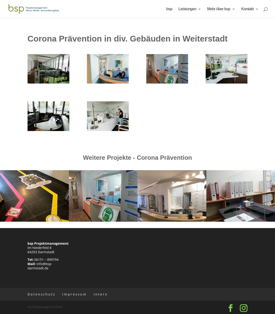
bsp (169, 9)
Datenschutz (42, 294)
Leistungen (187, 9)
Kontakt (247, 9)
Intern (101, 294)
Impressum (74, 294)
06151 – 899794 (46, 259)
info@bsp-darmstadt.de (40, 266)
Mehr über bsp (218, 9)
